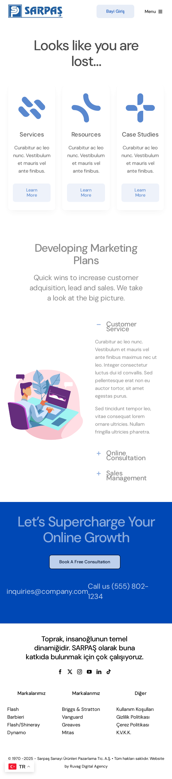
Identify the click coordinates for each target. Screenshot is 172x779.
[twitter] (69, 671)
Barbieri (15, 717)
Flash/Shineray (23, 725)
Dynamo (16, 732)
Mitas (68, 732)
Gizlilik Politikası (133, 717)
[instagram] (79, 671)
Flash (13, 709)
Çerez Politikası (132, 725)
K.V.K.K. (123, 732)
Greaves (71, 725)
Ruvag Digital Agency (89, 766)
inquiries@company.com (46, 591)
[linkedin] (99, 671)
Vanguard (72, 717)
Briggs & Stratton (81, 709)
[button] (126, 325)
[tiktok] (108, 671)
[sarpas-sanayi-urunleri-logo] (35, 6)
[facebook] (60, 671)
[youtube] (89, 671)
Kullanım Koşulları (135, 709)
